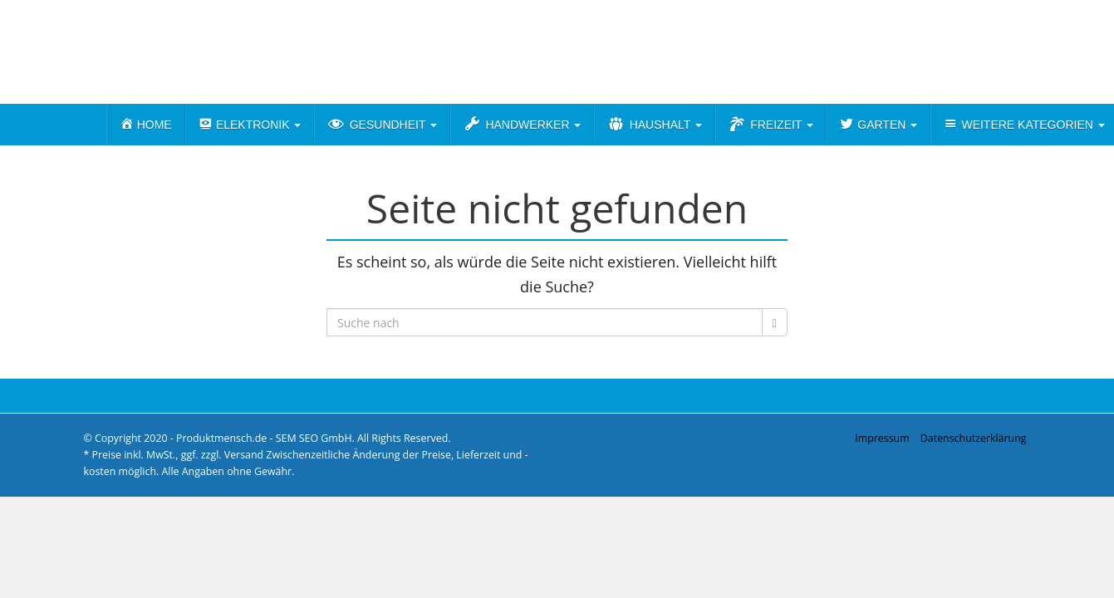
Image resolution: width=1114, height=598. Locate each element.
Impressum (882, 438)
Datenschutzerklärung (973, 438)
